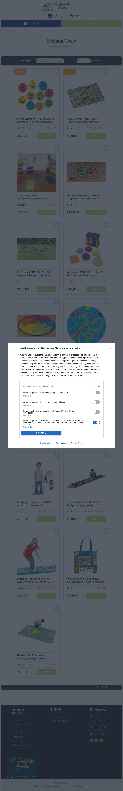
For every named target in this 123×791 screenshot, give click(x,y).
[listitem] (61, 386)
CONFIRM (41, 433)
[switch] (96, 392)
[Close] (110, 348)
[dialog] (61, 395)
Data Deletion (46, 443)
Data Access (61, 443)
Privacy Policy (77, 443)
